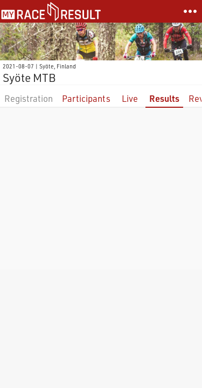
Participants (86, 98)
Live (130, 98)
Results (164, 98)
